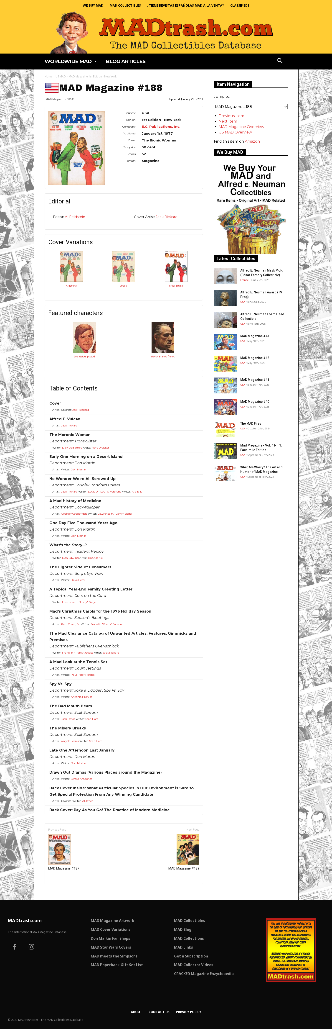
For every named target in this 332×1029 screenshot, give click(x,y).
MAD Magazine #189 (183, 852)
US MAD (61, 76)
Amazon (252, 141)
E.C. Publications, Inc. (161, 126)
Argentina (71, 285)
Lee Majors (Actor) (84, 356)
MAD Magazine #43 (254, 336)
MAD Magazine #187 (63, 852)
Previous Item (231, 116)
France (244, 280)
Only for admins (60, 892)
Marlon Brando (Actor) (163, 356)
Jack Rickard (166, 217)
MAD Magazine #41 (254, 380)
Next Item (228, 121)
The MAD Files (250, 423)
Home (49, 76)
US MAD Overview (235, 132)
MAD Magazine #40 (254, 401)
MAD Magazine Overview (241, 127)
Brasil (123, 285)
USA (242, 301)
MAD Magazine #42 (254, 358)
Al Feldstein (75, 217)
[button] (280, 61)
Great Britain (176, 285)
